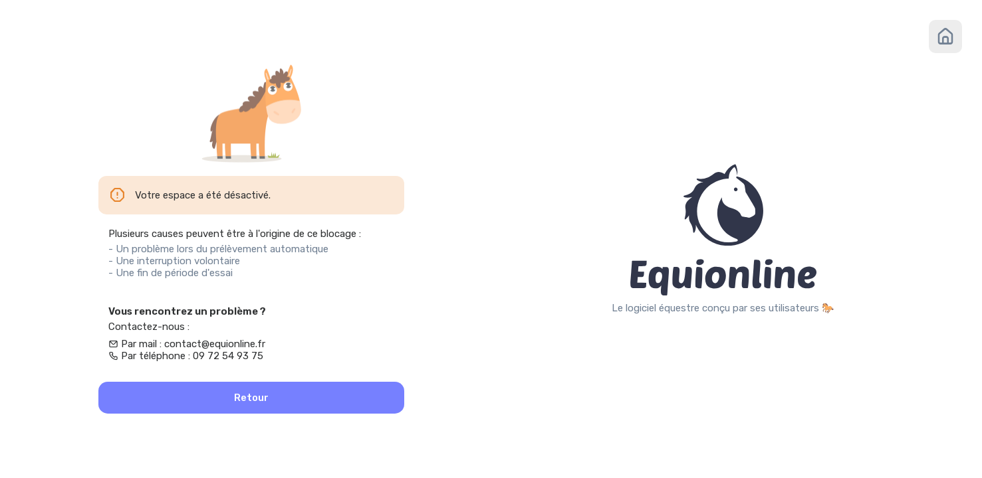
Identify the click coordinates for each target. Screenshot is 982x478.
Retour (251, 398)
